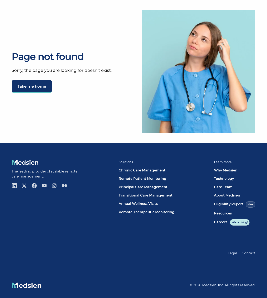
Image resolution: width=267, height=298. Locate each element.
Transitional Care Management (146, 195)
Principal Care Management (143, 187)
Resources (223, 213)
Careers (231, 222)
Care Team (223, 187)
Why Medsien (225, 170)
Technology (224, 179)
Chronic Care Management (142, 170)
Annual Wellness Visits (138, 204)
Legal (232, 253)
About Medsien (227, 195)
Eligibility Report (234, 204)
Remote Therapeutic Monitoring (146, 212)
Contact (248, 253)
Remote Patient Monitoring (142, 179)
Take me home (32, 86)
